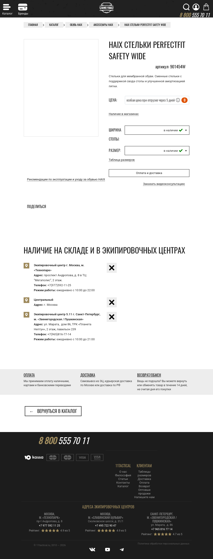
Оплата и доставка (149, 173)
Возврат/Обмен (149, 375)
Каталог (54, 25)
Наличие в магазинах (124, 114)
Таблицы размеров (144, 473)
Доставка (87, 375)
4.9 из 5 (65, 530)
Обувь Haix (76, 25)
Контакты (123, 482)
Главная (33, 25)
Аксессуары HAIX (103, 25)
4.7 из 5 (177, 534)
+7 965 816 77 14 (161, 529)
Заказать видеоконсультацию (164, 184)
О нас (123, 471)
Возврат (144, 486)
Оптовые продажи (144, 491)
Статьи (123, 479)
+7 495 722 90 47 (105, 525)
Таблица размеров (122, 159)
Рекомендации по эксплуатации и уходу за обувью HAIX (66, 179)
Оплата (29, 375)
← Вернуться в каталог (53, 411)
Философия (123, 475)
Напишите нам (144, 497)
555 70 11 (63, 441)
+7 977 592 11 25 (49, 525)
